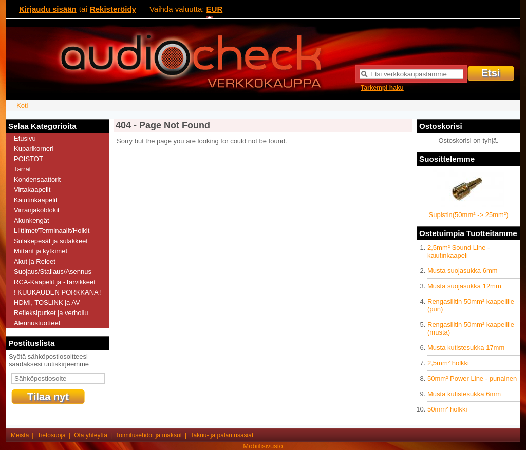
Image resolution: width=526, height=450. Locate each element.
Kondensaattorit (37, 179)
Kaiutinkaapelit (36, 200)
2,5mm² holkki (448, 363)
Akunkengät (31, 220)
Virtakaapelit (32, 189)
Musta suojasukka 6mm (462, 271)
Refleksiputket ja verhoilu (51, 313)
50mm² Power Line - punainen (472, 378)
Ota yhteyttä (90, 435)
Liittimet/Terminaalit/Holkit (51, 230)
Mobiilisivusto (263, 446)
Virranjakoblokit (37, 210)
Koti (22, 105)
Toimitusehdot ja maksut (149, 435)
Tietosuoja (51, 435)
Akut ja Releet (34, 261)
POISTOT (28, 159)
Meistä (20, 435)
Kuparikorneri (33, 148)
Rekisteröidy (113, 9)
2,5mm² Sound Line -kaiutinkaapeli (458, 251)
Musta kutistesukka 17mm (465, 347)
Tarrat (22, 169)
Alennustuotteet (37, 323)
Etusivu (25, 138)
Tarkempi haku (382, 87)
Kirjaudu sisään (48, 9)
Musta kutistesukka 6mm (464, 394)
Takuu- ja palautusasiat (222, 435)
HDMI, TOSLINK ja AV (47, 302)
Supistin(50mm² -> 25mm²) (469, 215)
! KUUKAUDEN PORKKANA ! (58, 292)
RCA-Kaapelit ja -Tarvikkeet (55, 282)
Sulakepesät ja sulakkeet (51, 241)
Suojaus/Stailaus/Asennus (52, 272)
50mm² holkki (447, 409)
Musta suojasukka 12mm (464, 286)
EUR (214, 9)
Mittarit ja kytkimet (40, 251)
